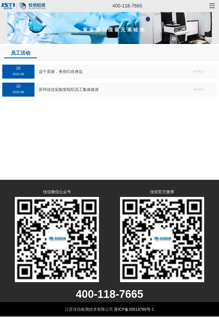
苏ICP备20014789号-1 (134, 309)
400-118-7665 (127, 6)
